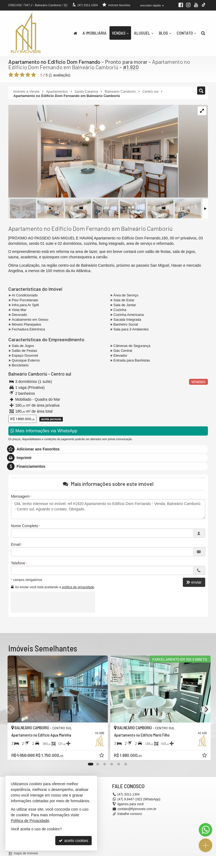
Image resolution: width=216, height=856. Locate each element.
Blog (165, 32)
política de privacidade (78, 587)
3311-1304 (87, 5)
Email (15, 544)
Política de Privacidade (30, 820)
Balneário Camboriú (27, 373)
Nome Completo (24, 526)
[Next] (206, 709)
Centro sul (61, 373)
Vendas (120, 32)
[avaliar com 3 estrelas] (22, 75)
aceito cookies (73, 840)
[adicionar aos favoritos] (100, 755)
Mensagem (20, 496)
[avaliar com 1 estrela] (10, 75)
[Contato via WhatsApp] (205, 830)
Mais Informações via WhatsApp (44, 430)
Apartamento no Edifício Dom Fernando (54, 61)
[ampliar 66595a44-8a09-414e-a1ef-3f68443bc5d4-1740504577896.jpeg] (93, 151)
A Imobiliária (95, 32)
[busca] (203, 33)
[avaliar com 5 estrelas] (33, 75)
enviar (193, 582)
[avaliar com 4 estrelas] (27, 75)
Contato (186, 32)
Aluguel (143, 32)
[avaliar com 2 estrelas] (16, 75)
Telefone (18, 563)
